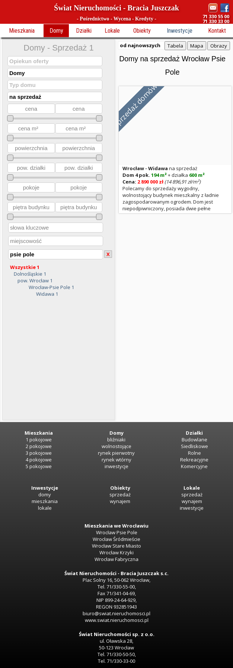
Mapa (196, 45)
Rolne (194, 453)
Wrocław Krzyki (116, 552)
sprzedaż (120, 494)
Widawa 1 (47, 294)
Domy (56, 30)
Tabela (175, 45)
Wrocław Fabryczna (116, 559)
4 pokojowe (39, 459)
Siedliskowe (194, 446)
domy (44, 494)
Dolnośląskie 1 (30, 273)
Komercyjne (194, 466)
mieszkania (45, 501)
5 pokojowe (39, 466)
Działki (84, 30)
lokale (45, 508)
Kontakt (217, 30)
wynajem (120, 501)
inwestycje (116, 466)
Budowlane (194, 439)
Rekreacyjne (194, 459)
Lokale (112, 30)
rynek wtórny (116, 459)
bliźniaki (116, 439)
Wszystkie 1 (24, 267)
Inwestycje (179, 30)
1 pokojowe (39, 439)
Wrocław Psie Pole (116, 532)
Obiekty (142, 30)
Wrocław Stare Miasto (116, 545)
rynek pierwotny (116, 453)
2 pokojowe (39, 446)
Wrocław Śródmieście (116, 539)
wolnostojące (116, 446)
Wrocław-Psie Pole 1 (51, 287)
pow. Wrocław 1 (34, 280)
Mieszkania (22, 30)
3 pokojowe (39, 453)
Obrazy (218, 45)
